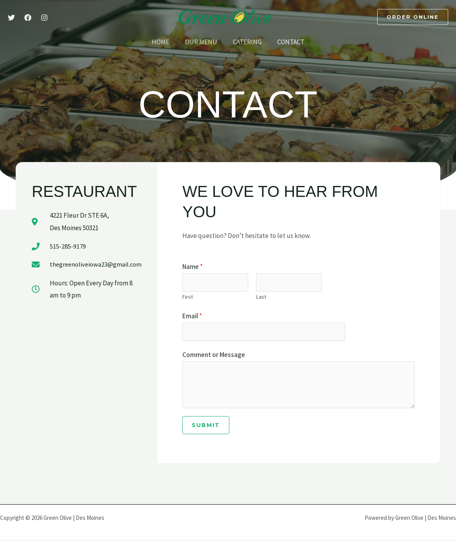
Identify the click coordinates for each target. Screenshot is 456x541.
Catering (246, 42)
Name (192, 266)
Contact (287, 42)
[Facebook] (27, 17)
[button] (412, 17)
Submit (206, 426)
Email (192, 316)
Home (164, 42)
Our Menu (202, 42)
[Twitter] (11, 17)
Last (261, 297)
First (187, 297)
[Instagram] (44, 17)
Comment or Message (213, 356)
